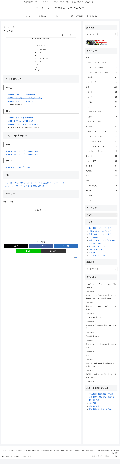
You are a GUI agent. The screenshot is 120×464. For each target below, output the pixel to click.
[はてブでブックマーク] (66, 247)
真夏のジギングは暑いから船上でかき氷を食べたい (101, 345)
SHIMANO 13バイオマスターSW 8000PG (21, 155)
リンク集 (103, 450)
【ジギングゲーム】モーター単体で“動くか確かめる (101, 285)
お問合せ (115, 453)
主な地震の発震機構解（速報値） (101, 394)
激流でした (90, 355)
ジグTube (93, 237)
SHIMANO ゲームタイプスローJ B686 (23, 125)
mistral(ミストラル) (97, 255)
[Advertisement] (41, 226)
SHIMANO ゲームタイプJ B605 (20, 119)
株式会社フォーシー (97, 246)
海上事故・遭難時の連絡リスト (67, 450)
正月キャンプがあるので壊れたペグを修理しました (101, 326)
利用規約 (108, 453)
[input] (101, 34)
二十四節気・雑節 (83, 450)
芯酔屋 (92, 252)
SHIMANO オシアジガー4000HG (21, 102)
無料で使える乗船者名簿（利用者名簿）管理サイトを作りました (101, 364)
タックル (6, 450)
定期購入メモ (15, 450)
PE (36, 68)
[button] (53, 252)
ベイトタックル (40, 49)
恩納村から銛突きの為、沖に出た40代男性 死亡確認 (101, 375)
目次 (38, 45)
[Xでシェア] (16, 247)
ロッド (39, 55)
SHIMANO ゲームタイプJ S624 (17, 168)
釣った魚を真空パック (94, 317)
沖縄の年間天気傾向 (50, 450)
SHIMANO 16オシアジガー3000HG (22, 95)
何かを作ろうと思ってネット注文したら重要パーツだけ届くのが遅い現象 (101, 296)
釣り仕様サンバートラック (100, 228)
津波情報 (92, 403)
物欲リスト (24, 450)
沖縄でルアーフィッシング (100, 234)
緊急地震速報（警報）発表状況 (101, 409)
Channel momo (95, 249)
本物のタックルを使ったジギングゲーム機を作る (101, 307)
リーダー (38, 71)
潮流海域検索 (95, 450)
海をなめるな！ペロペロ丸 (100, 231)
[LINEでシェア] (28, 252)
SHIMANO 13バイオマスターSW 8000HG (21, 152)
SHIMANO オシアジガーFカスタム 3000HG (25, 99)
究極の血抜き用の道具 (35, 450)
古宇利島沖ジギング (93, 336)
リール (39, 52)
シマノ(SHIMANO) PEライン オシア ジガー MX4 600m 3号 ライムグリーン (34, 184)
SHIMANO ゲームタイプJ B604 (20, 122)
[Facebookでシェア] (41, 247)
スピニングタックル (42, 59)
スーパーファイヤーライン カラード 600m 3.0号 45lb (26, 187)
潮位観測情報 (94, 406)
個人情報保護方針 (113, 450)
